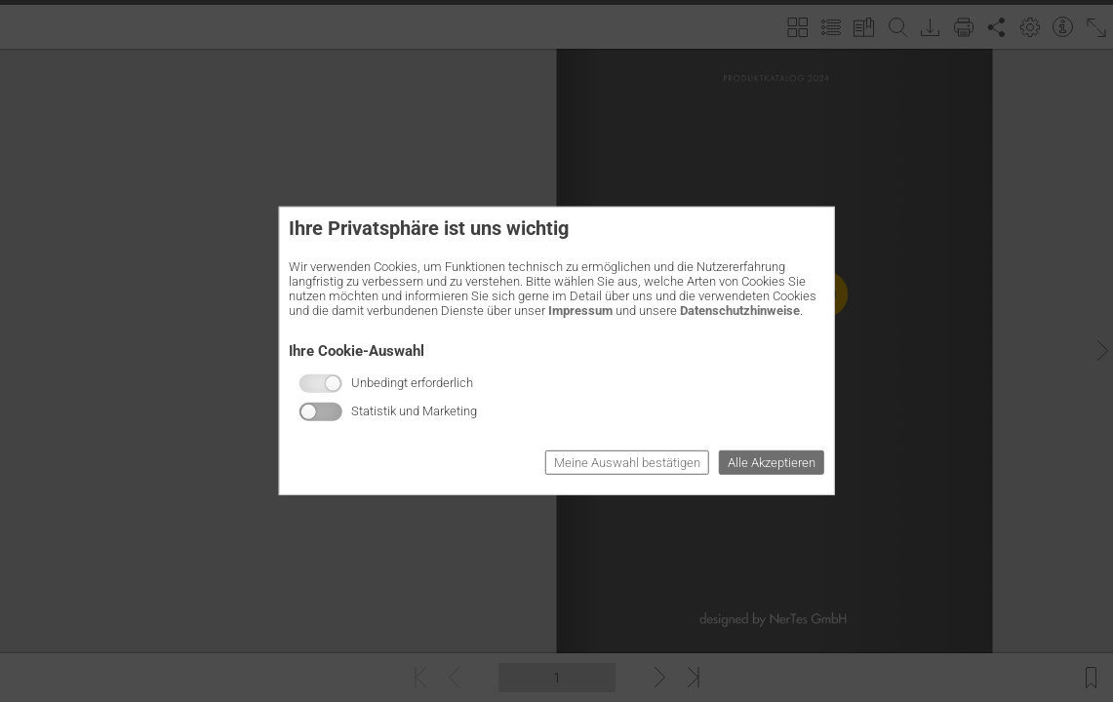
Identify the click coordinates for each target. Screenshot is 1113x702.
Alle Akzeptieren (771, 462)
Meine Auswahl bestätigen (627, 462)
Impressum (580, 310)
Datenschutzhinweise (740, 310)
